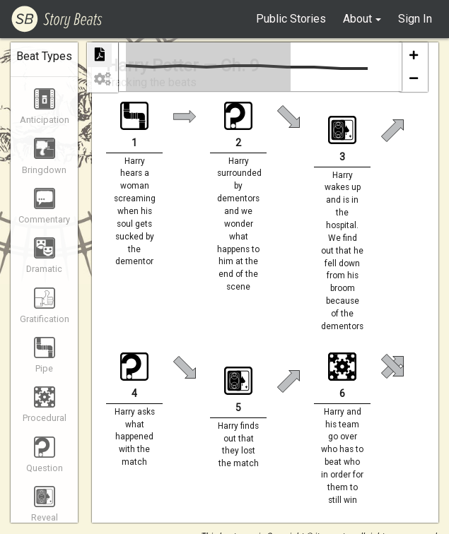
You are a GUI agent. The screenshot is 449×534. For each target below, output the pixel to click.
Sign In (415, 18)
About (357, 18)
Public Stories (291, 18)
